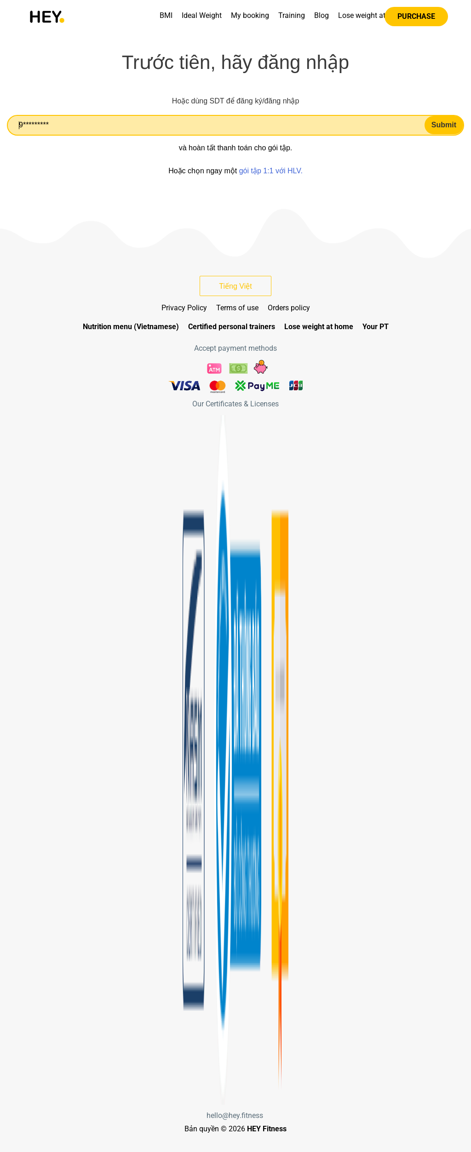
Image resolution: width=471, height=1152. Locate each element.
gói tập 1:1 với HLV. (271, 171)
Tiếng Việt (235, 286)
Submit (443, 125)
